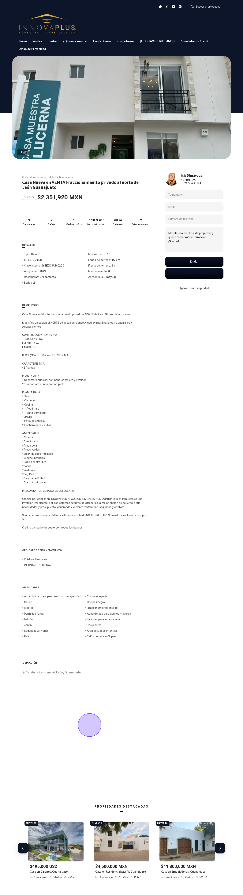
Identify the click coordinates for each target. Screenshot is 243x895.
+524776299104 (191, 183)
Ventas (37, 41)
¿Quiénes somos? (75, 41)
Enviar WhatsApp (194, 273)
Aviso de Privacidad (32, 49)
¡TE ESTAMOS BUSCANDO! (157, 41)
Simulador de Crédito (195, 41)
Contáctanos (102, 41)
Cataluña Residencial (38, 177)
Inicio (23, 41)
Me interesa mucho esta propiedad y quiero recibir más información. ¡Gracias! (194, 239)
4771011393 (188, 180)
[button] (23, 848)
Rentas (53, 41)
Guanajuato (66, 177)
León (55, 177)
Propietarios (125, 41)
